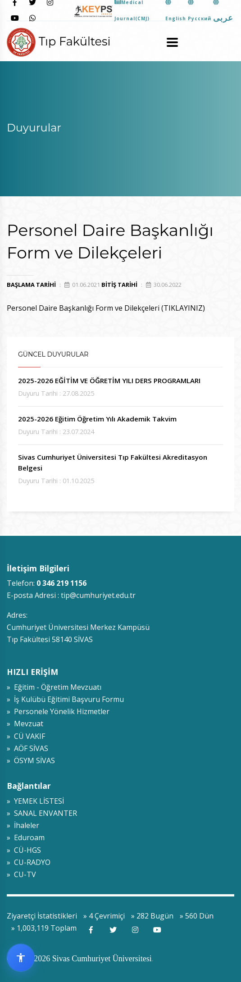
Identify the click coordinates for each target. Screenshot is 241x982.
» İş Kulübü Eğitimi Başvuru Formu (65, 699)
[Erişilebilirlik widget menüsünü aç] (20, 957)
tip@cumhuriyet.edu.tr (98, 595)
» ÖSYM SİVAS (31, 760)
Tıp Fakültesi (58, 41)
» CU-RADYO (28, 862)
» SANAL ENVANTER (42, 813)
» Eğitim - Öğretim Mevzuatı (54, 687)
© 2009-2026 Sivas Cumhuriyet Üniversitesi (79, 958)
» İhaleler (23, 825)
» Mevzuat (25, 724)
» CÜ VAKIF (26, 736)
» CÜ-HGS (24, 850)
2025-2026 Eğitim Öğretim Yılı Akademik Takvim (97, 418)
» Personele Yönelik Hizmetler (58, 711)
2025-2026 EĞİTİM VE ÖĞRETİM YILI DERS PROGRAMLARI (109, 380)
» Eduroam (26, 837)
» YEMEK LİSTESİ (35, 801)
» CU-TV (21, 874)
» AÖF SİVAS (27, 748)
